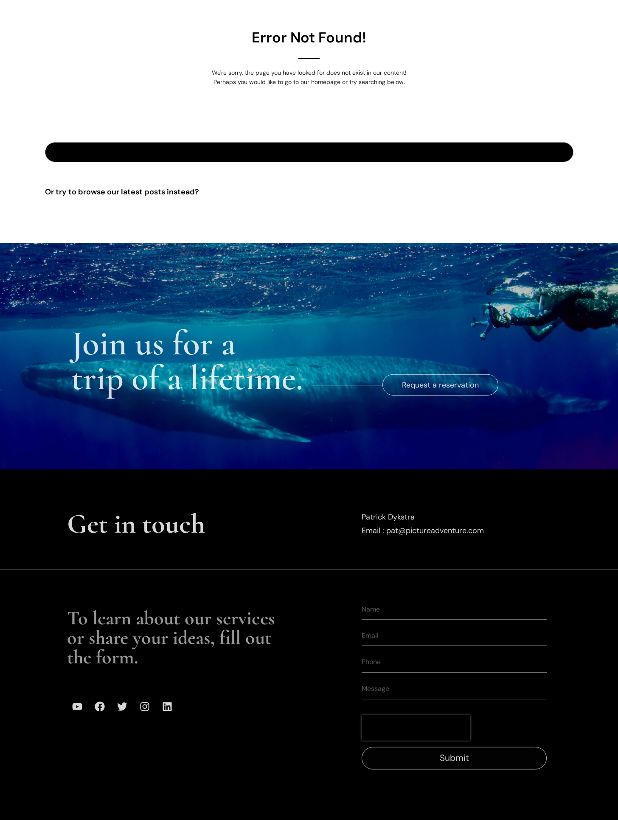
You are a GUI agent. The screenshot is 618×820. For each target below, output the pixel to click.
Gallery (340, 12)
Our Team (389, 12)
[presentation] (416, 740)
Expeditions (288, 12)
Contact (527, 12)
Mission (439, 12)
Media (483, 12)
